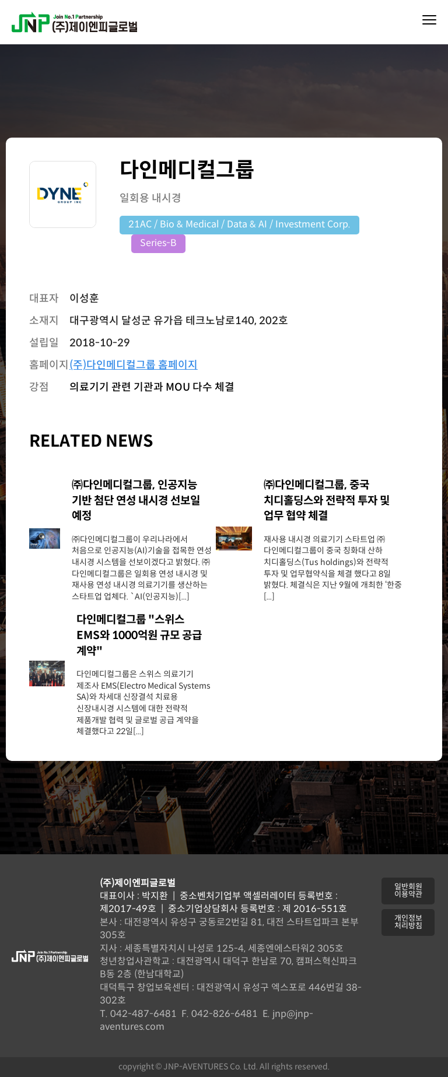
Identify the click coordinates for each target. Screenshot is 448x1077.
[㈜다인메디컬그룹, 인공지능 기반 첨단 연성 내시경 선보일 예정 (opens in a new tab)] (144, 501)
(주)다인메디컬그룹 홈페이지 (133, 365)
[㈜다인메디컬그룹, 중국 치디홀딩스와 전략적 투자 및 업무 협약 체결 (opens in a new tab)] (333, 501)
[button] (408, 891)
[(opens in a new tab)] (44, 546)
